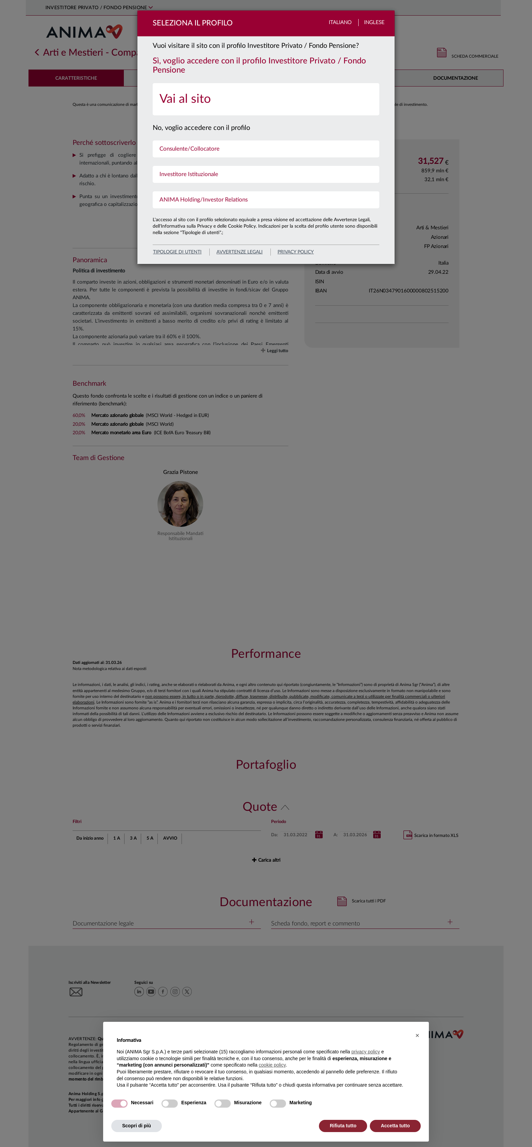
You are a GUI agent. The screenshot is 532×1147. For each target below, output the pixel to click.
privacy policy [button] (366, 1051)
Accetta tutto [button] (395, 1125)
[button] (417, 1035)
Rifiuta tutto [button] (343, 1125)
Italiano (340, 22)
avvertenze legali (239, 252)
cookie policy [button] (272, 1065)
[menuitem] (266, 99)
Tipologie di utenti (177, 252)
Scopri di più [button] (136, 1125)
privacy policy (296, 252)
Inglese (374, 22)
